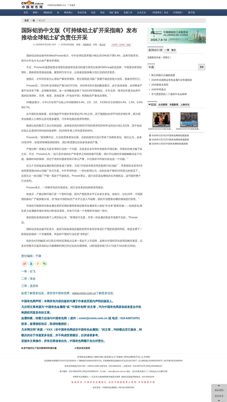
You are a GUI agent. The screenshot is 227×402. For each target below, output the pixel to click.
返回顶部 (219, 390)
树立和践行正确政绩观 (163, 75)
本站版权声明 (146, 382)
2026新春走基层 (159, 84)
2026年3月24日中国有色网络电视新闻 (161, 129)
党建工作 (128, 12)
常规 (128, 45)
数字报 (191, 12)
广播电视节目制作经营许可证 (89, 361)
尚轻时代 (87, 44)
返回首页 (219, 396)
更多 (202, 67)
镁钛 (102, 12)
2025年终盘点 (158, 89)
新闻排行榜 (155, 50)
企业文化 (141, 12)
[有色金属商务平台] (132, 357)
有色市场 (82, 12)
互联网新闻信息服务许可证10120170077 (120, 361)
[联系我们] (108, 357)
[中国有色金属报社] (85, 357)
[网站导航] (99, 357)
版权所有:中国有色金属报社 (89, 382)
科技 (93, 12)
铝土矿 (102, 44)
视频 (152, 104)
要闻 (36, 12)
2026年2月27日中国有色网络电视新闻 (189, 129)
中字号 (122, 45)
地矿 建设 (114, 12)
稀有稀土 (68, 12)
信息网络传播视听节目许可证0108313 (60, 361)
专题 (151, 67)
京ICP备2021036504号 (173, 361)
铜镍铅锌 (48, 12)
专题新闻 (173, 104)
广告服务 (71, 5)
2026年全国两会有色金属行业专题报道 (171, 80)
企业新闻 (162, 104)
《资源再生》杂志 (159, 12)
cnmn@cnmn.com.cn (117, 371)
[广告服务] (118, 357)
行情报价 (178, 12)
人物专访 (184, 104)
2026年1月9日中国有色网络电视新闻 (168, 143)
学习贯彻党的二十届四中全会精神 (169, 94)
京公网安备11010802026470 (150, 361)
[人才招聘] (145, 357)
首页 (26, 12)
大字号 (114, 45)
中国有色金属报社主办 (56, 5)
